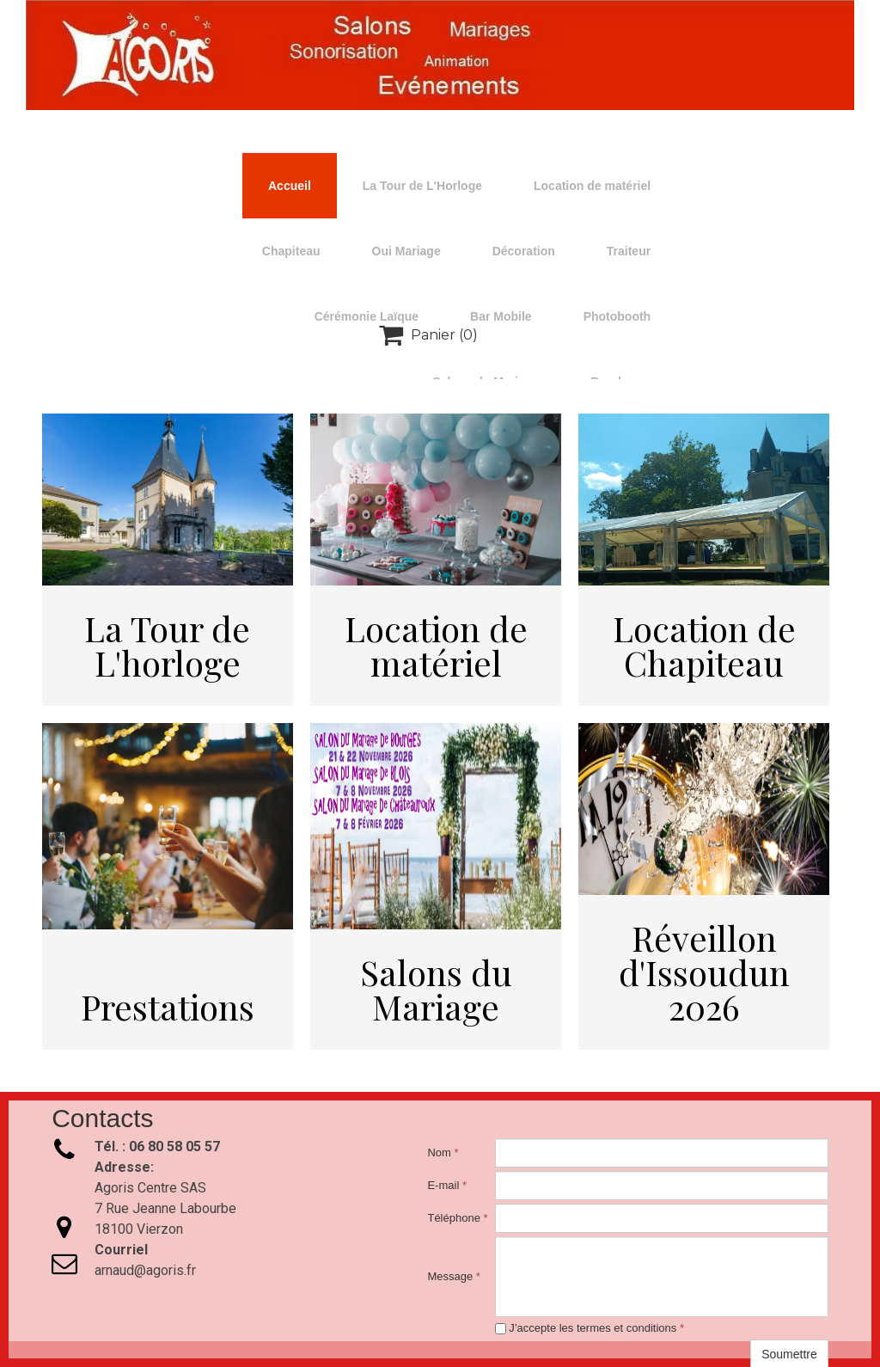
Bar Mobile (501, 316)
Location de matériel (592, 186)
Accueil (289, 186)
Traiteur (629, 251)
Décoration (523, 251)
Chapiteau (291, 251)
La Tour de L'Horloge (422, 186)
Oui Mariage (406, 251)
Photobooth (617, 316)
